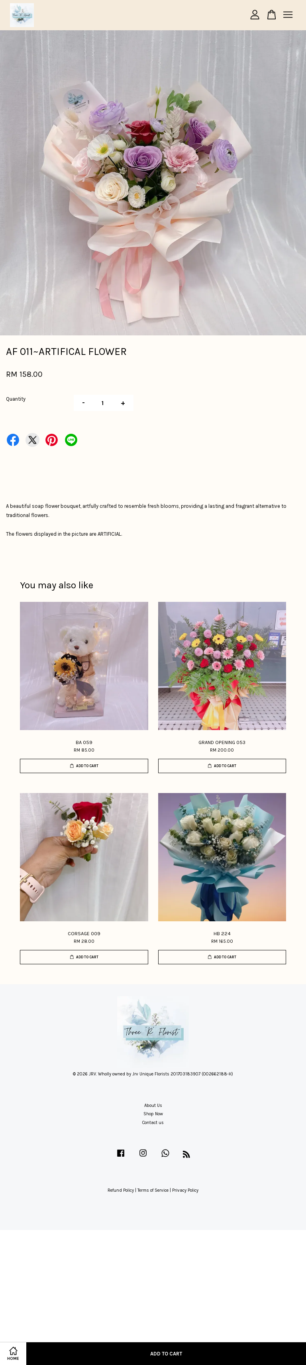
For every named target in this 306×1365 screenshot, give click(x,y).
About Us (153, 1105)
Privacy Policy (185, 1190)
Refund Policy (121, 1190)
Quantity (16, 399)
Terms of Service (153, 1190)
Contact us (153, 1122)
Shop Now (153, 1113)
